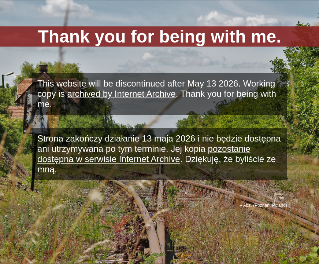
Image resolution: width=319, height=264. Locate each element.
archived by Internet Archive (121, 94)
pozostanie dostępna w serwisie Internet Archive (144, 154)
